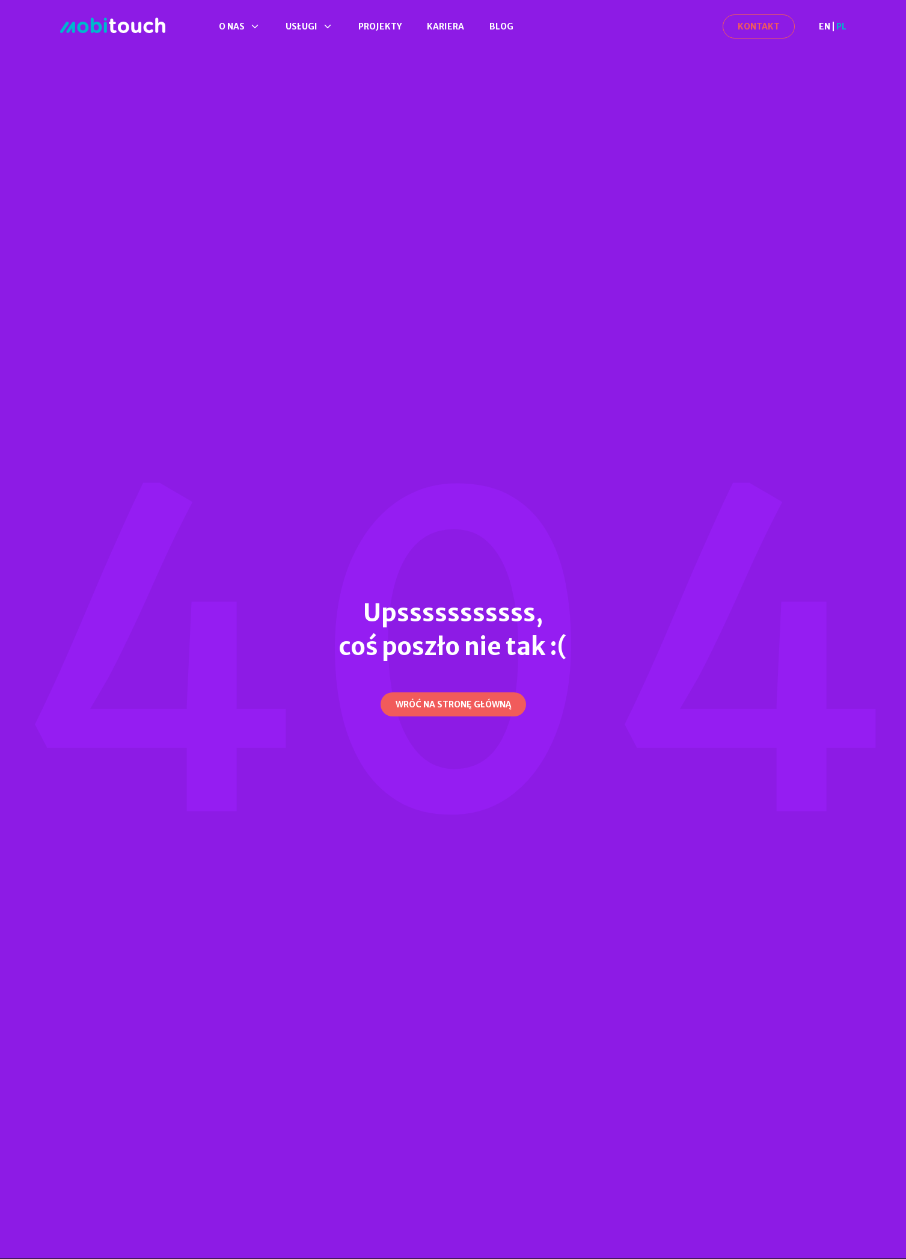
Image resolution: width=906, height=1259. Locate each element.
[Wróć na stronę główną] (453, 704)
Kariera (445, 26)
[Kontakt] (759, 26)
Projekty (380, 26)
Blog (501, 26)
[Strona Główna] (112, 26)
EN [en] (824, 26)
